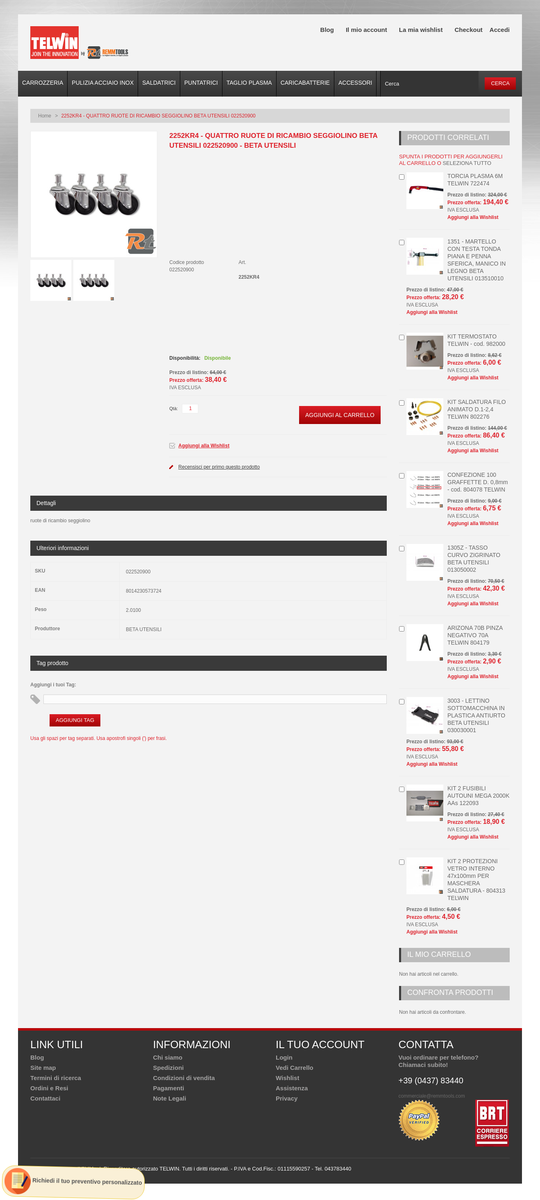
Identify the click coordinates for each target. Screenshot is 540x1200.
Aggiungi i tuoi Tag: (53, 685)
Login (284, 1057)
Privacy (286, 1098)
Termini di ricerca (55, 1077)
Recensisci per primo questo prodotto (219, 467)
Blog (327, 29)
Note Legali (169, 1098)
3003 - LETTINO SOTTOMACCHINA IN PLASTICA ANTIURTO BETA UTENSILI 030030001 (476, 715)
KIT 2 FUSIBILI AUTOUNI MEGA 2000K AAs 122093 (478, 795)
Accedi (500, 29)
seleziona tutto (466, 163)
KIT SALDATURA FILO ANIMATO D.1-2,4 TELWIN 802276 (476, 409)
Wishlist (287, 1077)
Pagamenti (168, 1088)
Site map (43, 1067)
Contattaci (45, 1098)
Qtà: (173, 408)
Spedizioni (168, 1067)
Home (44, 116)
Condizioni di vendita (184, 1077)
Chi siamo (168, 1057)
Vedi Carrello (294, 1067)
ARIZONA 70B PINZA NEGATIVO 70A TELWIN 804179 (475, 635)
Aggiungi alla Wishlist (203, 446)
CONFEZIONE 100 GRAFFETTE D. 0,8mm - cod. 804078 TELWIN (477, 482)
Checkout (468, 29)
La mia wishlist (421, 29)
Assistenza (292, 1088)
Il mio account (366, 29)
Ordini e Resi (49, 1088)
